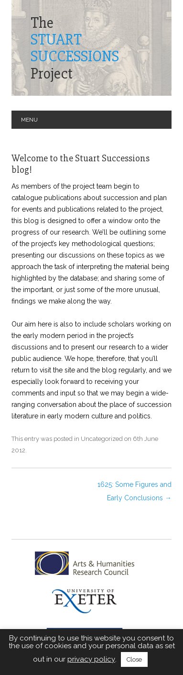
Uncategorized (102, 438)
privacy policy (91, 659)
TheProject (75, 48)
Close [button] (134, 659)
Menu (29, 119)
